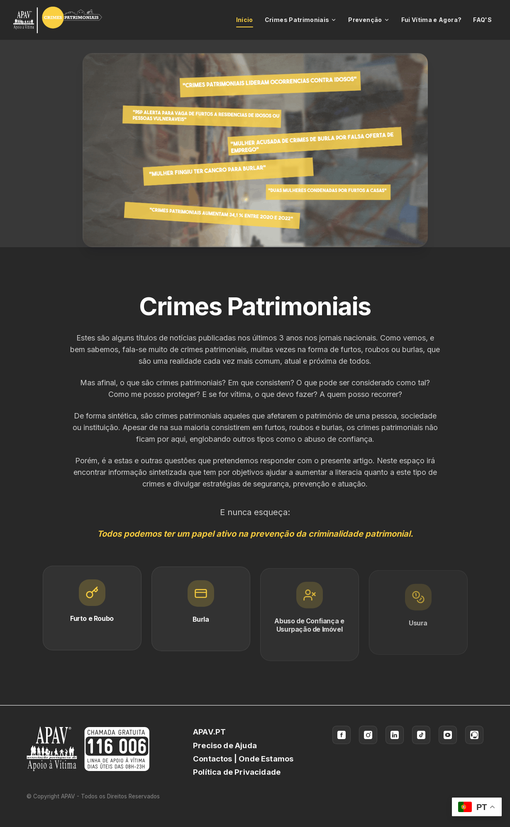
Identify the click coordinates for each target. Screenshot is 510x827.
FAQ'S (482, 19)
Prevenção (368, 19)
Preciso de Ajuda (225, 745)
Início (244, 21)
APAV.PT (209, 731)
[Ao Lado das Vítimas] (474, 735)
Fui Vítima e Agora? (431, 19)
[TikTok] (421, 735)
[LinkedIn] (395, 735)
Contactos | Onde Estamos (243, 758)
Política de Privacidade (237, 771)
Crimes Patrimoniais (301, 19)
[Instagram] (368, 735)
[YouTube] (448, 735)
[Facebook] (341, 735)
